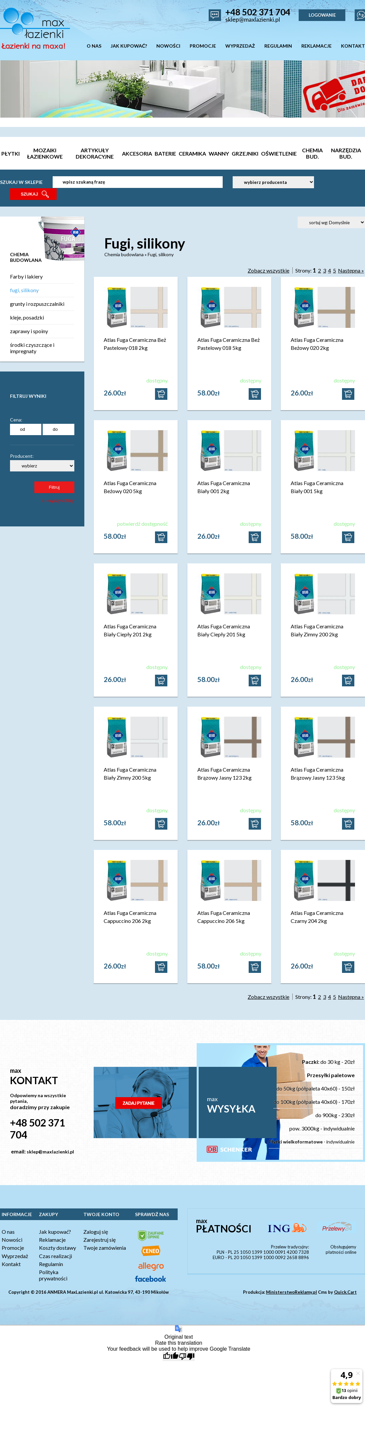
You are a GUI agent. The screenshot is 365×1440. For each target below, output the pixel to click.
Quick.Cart (345, 1292)
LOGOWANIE (322, 15)
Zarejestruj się (99, 1239)
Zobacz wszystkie (268, 270)
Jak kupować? (55, 1231)
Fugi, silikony (161, 254)
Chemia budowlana (124, 254)
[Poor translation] (187, 1356)
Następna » (351, 270)
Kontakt (11, 1264)
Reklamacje (52, 1239)
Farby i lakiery (26, 276)
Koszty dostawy (57, 1247)
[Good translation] (171, 1356)
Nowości (12, 1239)
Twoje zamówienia (104, 1247)
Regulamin (51, 1264)
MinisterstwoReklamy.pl (291, 1292)
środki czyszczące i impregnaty (32, 348)
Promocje (13, 1247)
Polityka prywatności (53, 1275)
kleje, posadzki (27, 317)
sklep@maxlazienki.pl (252, 19)
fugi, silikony (24, 290)
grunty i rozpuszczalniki (37, 304)
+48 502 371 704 (257, 12)
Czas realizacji (55, 1256)
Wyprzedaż (15, 1256)
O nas (8, 1231)
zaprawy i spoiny (29, 331)
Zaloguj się (95, 1231)
